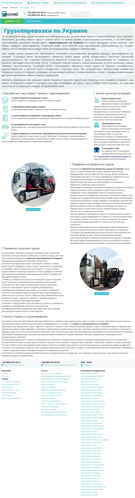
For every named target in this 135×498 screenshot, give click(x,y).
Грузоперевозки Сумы (89, 445)
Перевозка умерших (48, 409)
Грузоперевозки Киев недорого (93, 376)
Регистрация (24, 7)
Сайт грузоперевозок (10, 384)
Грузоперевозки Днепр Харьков (93, 426)
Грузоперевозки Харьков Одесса (93, 404)
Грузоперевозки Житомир (90, 476)
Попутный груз (7, 387)
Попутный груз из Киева (90, 384)
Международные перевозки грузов (54, 415)
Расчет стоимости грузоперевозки (54, 404)
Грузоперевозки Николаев (91, 442)
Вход (33, 7)
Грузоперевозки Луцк (89, 492)
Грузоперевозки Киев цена (91, 379)
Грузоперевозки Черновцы (91, 456)
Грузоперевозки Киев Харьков (92, 387)
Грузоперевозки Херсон (90, 478)
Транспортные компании (11, 382)
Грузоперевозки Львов (89, 431)
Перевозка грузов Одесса (90, 412)
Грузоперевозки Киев (89, 373)
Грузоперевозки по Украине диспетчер (56, 376)
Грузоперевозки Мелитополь (92, 484)
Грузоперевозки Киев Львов (91, 395)
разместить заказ (33, 209)
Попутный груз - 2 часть (11, 390)
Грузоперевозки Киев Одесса (92, 393)
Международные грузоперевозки (53, 412)
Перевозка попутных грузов (51, 395)
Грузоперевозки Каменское (91, 467)
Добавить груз (12, 21)
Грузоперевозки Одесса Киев (92, 415)
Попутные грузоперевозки (51, 401)
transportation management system (113, 156)
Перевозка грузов (48, 384)
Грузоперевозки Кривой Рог (91, 462)
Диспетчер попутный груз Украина (54, 382)
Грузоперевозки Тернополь (91, 448)
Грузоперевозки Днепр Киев (91, 423)
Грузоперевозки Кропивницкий (92, 470)
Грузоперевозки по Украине (51, 373)
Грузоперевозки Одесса (90, 409)
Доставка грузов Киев (89, 382)
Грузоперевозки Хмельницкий (92, 489)
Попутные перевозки (49, 398)
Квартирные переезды (49, 406)
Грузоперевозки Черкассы (90, 481)
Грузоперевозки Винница (90, 473)
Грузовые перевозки (49, 387)
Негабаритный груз (9, 393)
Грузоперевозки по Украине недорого (55, 379)
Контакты (13, 7)
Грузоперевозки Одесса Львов (92, 418)
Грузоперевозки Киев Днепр (91, 390)
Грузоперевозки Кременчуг (91, 459)
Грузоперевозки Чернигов (90, 451)
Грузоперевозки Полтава (90, 453)
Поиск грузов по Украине (11, 398)
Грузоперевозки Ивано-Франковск (94, 487)
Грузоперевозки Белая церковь (93, 465)
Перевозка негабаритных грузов (53, 390)
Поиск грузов (34, 21)
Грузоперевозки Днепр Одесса (92, 429)
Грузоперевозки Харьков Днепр (93, 406)
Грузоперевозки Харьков (90, 398)
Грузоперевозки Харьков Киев (92, 401)
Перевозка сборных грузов (51, 393)
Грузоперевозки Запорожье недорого (95, 440)
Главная (5, 7)
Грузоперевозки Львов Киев (91, 434)
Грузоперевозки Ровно (89, 495)
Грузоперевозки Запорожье (91, 437)
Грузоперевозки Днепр (89, 420)
